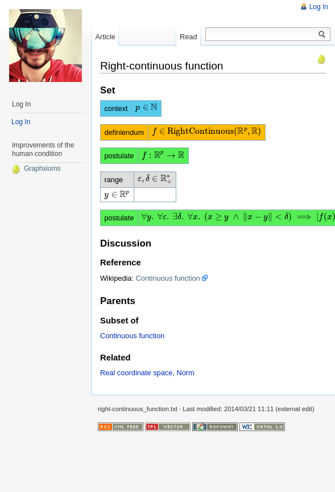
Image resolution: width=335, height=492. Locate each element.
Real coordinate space (136, 372)
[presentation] (146, 107)
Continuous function (168, 278)
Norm (185, 372)
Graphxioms (36, 169)
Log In (318, 7)
